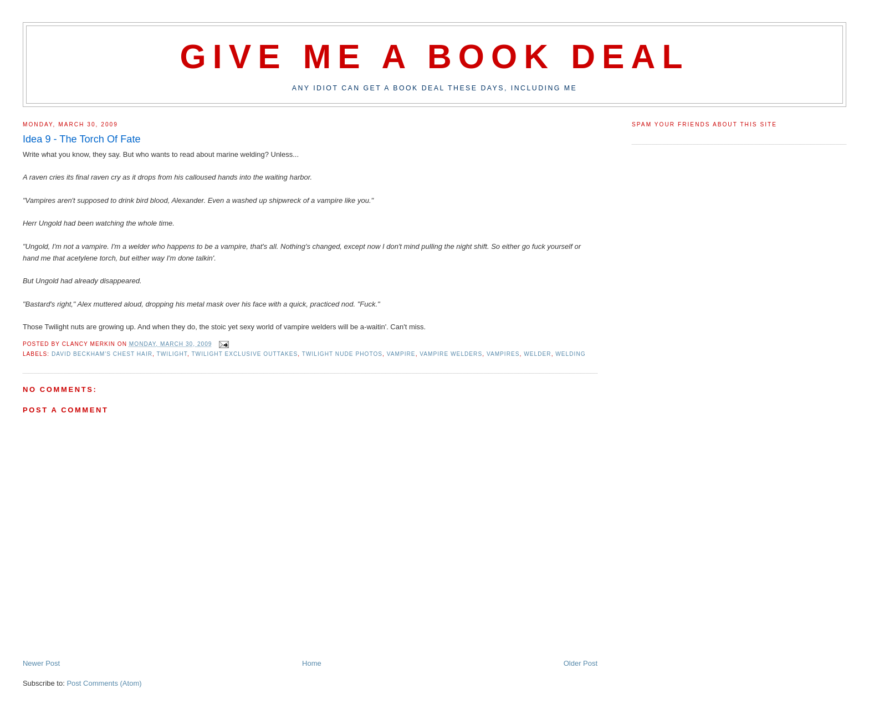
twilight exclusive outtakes (244, 354)
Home (311, 663)
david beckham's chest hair (102, 354)
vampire (401, 354)
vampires (503, 354)
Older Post (580, 663)
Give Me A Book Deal (434, 56)
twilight (172, 354)
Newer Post (41, 663)
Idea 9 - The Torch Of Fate (82, 139)
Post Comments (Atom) (104, 683)
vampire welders (451, 354)
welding (570, 354)
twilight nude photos (342, 354)
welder (537, 354)
